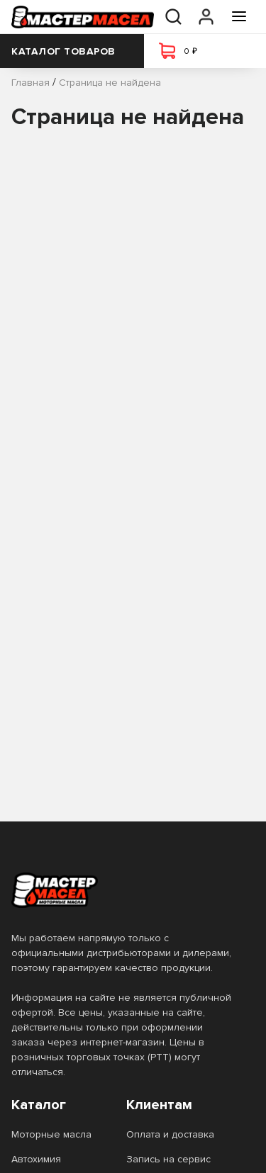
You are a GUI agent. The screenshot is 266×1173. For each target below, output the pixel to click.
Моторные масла (51, 1134)
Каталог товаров (72, 51)
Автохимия (36, 1159)
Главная (30, 83)
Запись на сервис (168, 1159)
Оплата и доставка (170, 1134)
